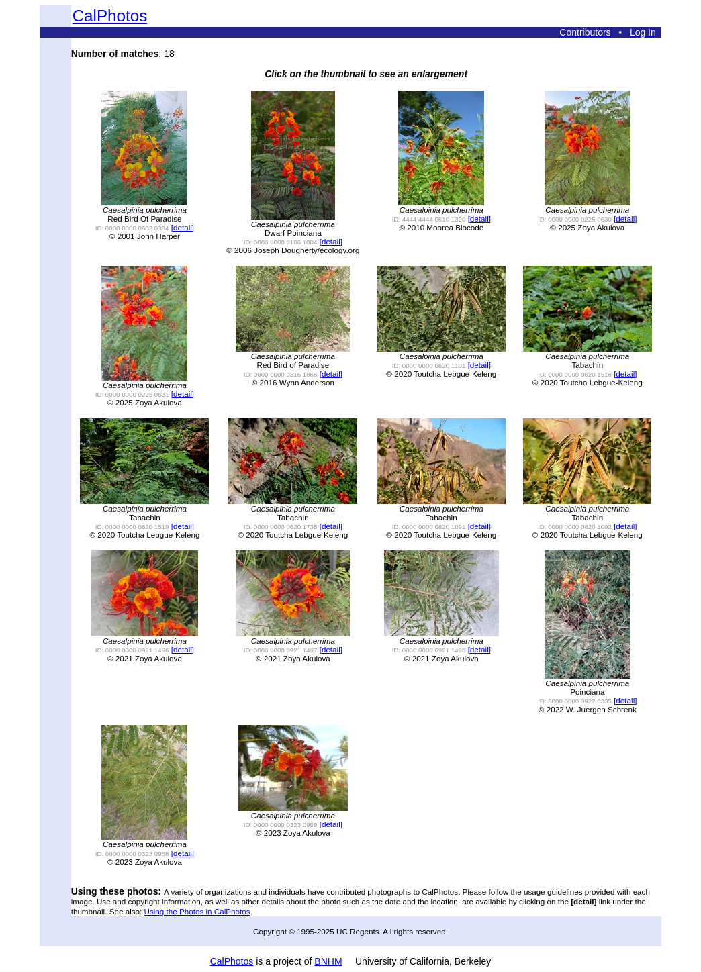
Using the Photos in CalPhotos (197, 911)
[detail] (182, 227)
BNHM (328, 961)
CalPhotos (110, 16)
